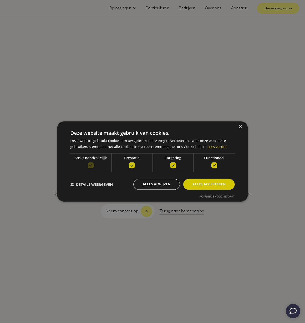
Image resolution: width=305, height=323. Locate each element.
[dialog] (152, 161)
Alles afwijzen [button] (157, 184)
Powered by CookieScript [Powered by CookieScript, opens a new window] (217, 196)
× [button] (240, 127)
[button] (91, 184)
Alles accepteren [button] (209, 184)
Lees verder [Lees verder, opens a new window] (217, 146)
